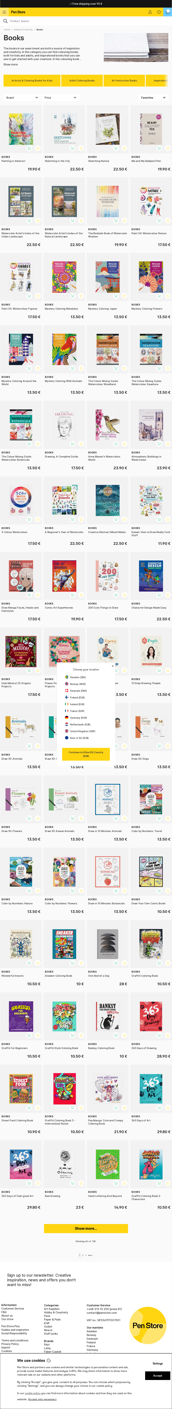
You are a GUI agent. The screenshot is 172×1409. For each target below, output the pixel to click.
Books (40, 29)
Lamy (47, 1348)
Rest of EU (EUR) (77, 738)
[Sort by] (153, 97)
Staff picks (51, 1333)
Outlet (48, 1326)
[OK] (86, 20)
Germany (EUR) (76, 717)
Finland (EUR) (75, 697)
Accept (157, 1375)
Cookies (6, 1351)
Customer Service (12, 1308)
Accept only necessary (42, 1399)
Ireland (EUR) (74, 704)
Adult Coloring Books (82, 80)
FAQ (3, 1312)
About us (7, 1315)
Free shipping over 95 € (86, 3)
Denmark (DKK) (76, 690)
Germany (92, 1350)
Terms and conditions (14, 1340)
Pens (47, 1316)
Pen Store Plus (10, 1326)
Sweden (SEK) (75, 677)
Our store (7, 1319)
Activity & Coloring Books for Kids (32, 80)
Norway (91, 1335)
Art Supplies (51, 1309)
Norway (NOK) (75, 684)
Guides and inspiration (15, 1329)
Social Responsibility (14, 1333)
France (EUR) (74, 711)
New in (48, 1330)
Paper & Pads (52, 1319)
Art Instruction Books (124, 80)
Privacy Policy (10, 1344)
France (91, 1346)
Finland (91, 1342)
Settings (158, 1363)
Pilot (47, 1344)
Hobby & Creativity (23, 29)
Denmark (92, 1338)
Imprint (5, 1347)
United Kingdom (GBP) (80, 731)
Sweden (92, 1331)
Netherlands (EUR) (78, 724)
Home (7, 29)
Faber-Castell (52, 1351)
